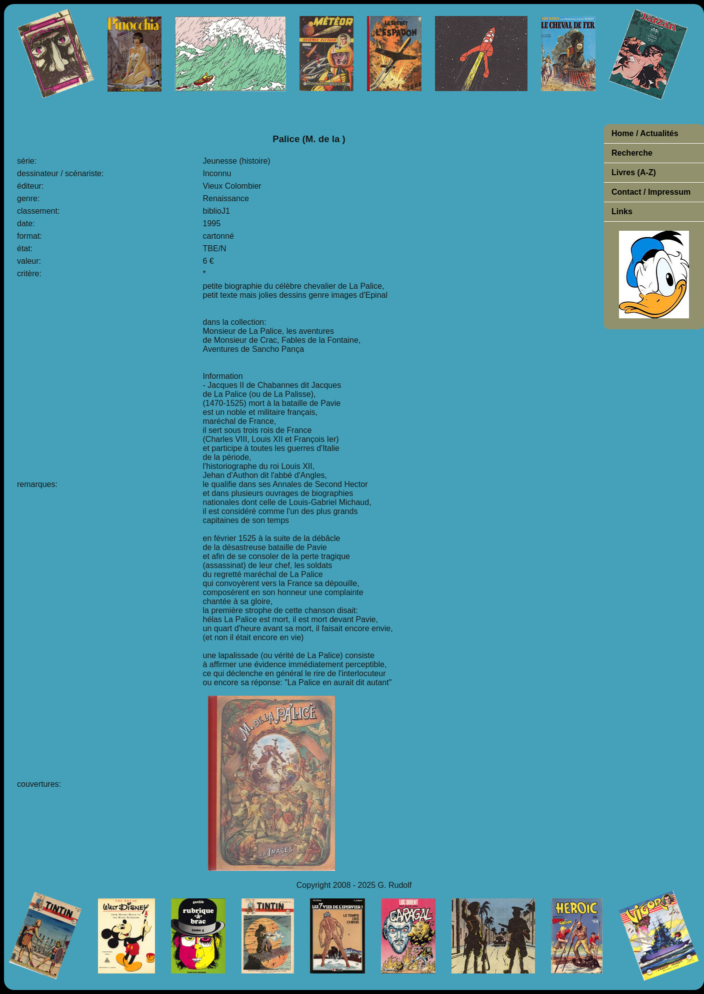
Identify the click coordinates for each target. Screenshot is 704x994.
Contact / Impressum (651, 192)
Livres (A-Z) (634, 172)
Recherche (632, 153)
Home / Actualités (645, 133)
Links (622, 211)
